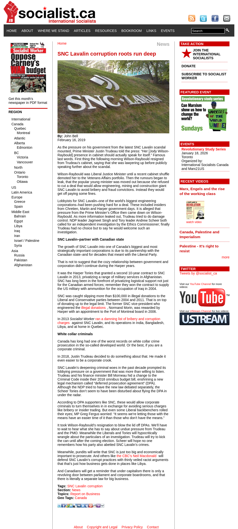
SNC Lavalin (76, 486)
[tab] (204, 191)
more (225, 257)
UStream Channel (200, 311)
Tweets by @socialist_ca (198, 273)
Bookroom (131, 31)
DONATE (188, 66)
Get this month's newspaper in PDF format (28, 101)
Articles (82, 31)
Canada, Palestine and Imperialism (199, 234)
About (27, 31)
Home (12, 31)
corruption (95, 486)
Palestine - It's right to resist (199, 248)
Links (151, 31)
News (76, 490)
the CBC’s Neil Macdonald (136, 456)
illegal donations (93, 308)
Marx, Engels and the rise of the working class (202, 191)
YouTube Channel (200, 284)
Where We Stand (53, 31)
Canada (81, 498)
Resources (106, 31)
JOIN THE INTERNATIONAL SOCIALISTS (206, 54)
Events (167, 31)
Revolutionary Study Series (203, 149)
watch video (193, 222)
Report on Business (85, 494)
